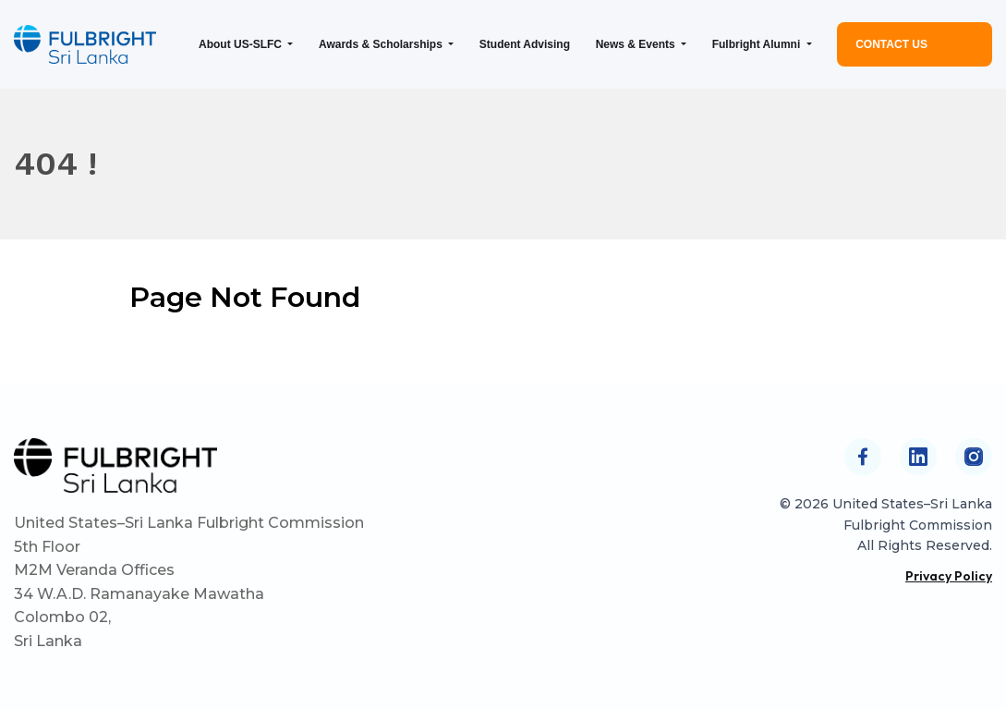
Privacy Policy (948, 576)
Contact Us (891, 44)
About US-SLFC (242, 44)
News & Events (637, 44)
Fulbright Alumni (758, 44)
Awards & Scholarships (382, 44)
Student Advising (524, 44)
